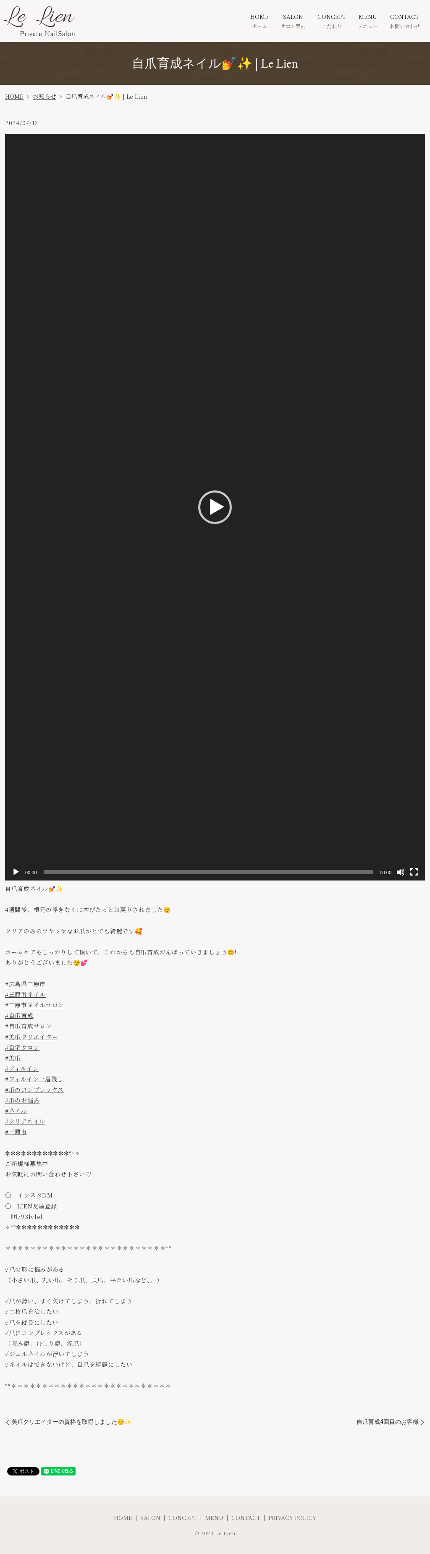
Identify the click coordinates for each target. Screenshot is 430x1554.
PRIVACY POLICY (292, 1517)
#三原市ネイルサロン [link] (34, 1005)
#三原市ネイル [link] (25, 994)
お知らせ (44, 96)
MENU (368, 20)
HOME (259, 20)
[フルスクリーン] (414, 872)
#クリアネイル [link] (25, 1121)
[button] (215, 507)
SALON (293, 20)
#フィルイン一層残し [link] (34, 1078)
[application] (215, 507)
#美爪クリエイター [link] (31, 1037)
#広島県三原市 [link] (25, 984)
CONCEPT (331, 20)
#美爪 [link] (13, 1057)
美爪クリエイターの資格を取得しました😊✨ (71, 1421)
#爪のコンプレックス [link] (34, 1089)
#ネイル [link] (16, 1110)
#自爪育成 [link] (19, 1015)
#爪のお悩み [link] (22, 1100)
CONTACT (405, 20)
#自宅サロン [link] (22, 1047)
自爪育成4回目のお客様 (388, 1421)
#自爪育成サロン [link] (28, 1026)
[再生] (16, 872)
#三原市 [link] (16, 1131)
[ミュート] (400, 872)
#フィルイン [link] (22, 1068)
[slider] (208, 872)
